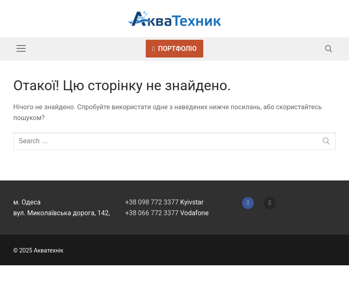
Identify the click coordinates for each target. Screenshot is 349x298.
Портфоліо (174, 49)
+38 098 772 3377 (151, 202)
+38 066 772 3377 (151, 213)
